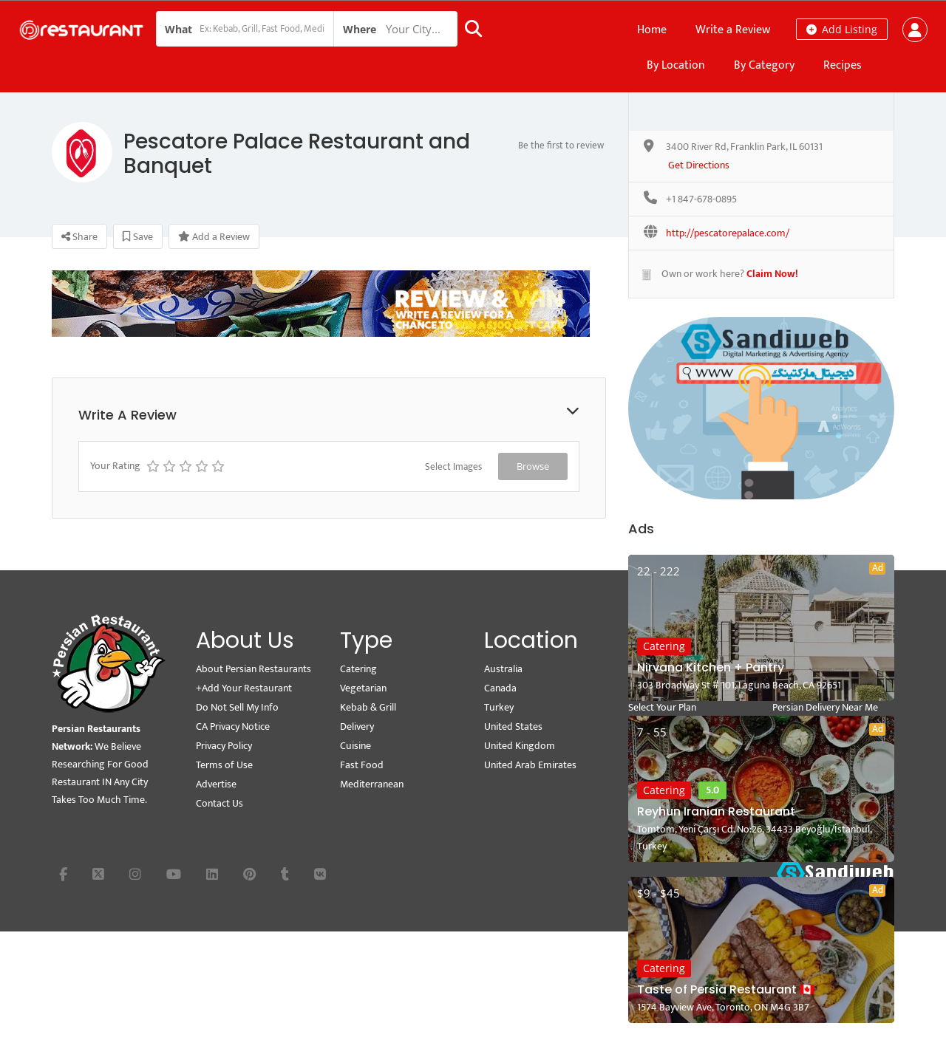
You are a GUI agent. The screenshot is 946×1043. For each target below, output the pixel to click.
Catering (664, 646)
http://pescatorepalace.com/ (727, 234)
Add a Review (214, 236)
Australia (503, 668)
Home (652, 30)
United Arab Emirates (530, 764)
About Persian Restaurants (253, 668)
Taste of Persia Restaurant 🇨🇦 (725, 989)
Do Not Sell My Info (237, 707)
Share (79, 236)
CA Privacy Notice (233, 726)
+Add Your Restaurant (244, 688)
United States (513, 726)
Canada (500, 688)
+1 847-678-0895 (701, 200)
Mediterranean (372, 784)
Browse (533, 466)
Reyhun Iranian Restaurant (716, 811)
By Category (764, 65)
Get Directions (698, 166)
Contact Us (219, 803)
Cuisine (355, 745)
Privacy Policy (224, 745)
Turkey (499, 707)
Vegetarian (363, 688)
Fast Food (362, 764)
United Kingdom (519, 745)
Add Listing (841, 29)
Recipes (842, 65)
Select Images (453, 467)
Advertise (216, 784)
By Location (676, 65)
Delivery (357, 726)
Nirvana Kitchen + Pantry (710, 667)
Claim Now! (772, 273)
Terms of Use (224, 764)
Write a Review (732, 30)
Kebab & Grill (368, 707)
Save (138, 236)
